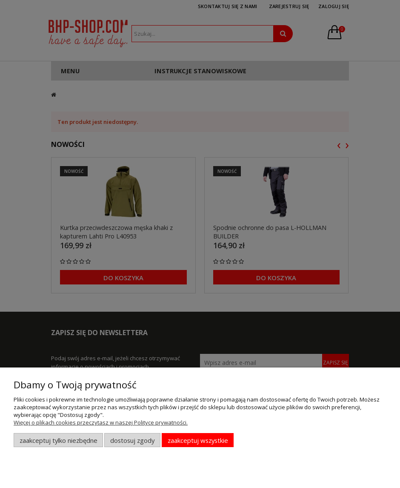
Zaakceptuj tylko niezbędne (58, 440)
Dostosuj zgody (132, 440)
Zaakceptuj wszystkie (198, 440)
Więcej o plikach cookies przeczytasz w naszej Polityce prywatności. (101, 422)
